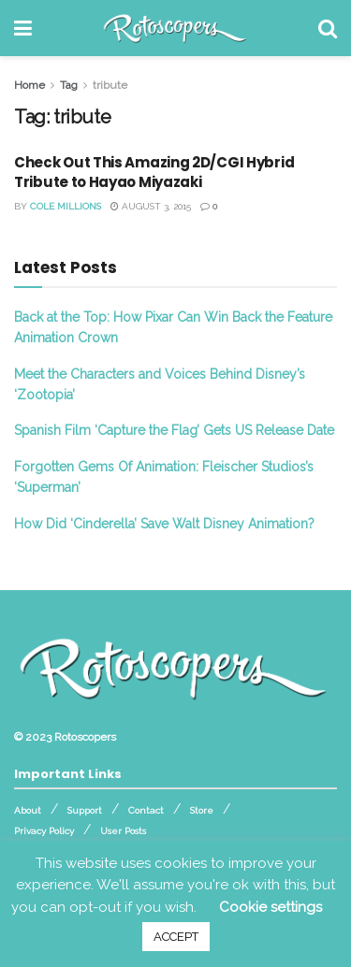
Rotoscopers (85, 736)
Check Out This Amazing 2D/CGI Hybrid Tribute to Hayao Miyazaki (154, 172)
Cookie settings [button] (270, 907)
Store (201, 810)
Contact (146, 810)
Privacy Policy (44, 831)
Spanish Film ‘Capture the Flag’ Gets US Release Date (174, 430)
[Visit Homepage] (175, 28)
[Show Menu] (23, 28)
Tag (69, 85)
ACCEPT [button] (176, 937)
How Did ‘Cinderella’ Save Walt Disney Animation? (164, 523)
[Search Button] (327, 28)
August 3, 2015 (150, 206)
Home (29, 85)
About (27, 810)
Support (84, 810)
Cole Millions (65, 206)
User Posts (123, 831)
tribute (110, 85)
